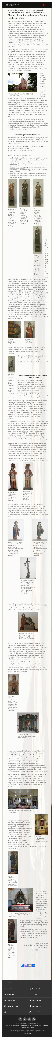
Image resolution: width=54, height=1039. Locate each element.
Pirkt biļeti (34, 989)
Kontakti (33, 995)
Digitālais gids (35, 1006)
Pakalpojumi (9, 1000)
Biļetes (8, 989)
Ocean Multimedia (32, 1032)
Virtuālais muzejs (11, 1012)
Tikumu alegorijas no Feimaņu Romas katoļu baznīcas (26, 12)
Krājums (27, 10)
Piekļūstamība (27, 1033)
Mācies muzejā (35, 1000)
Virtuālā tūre (35, 1012)
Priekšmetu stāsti (37, 10)
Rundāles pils (12, 10)
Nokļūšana (9, 995)
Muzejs (20, 10)
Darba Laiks (34, 983)
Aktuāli (8, 983)
